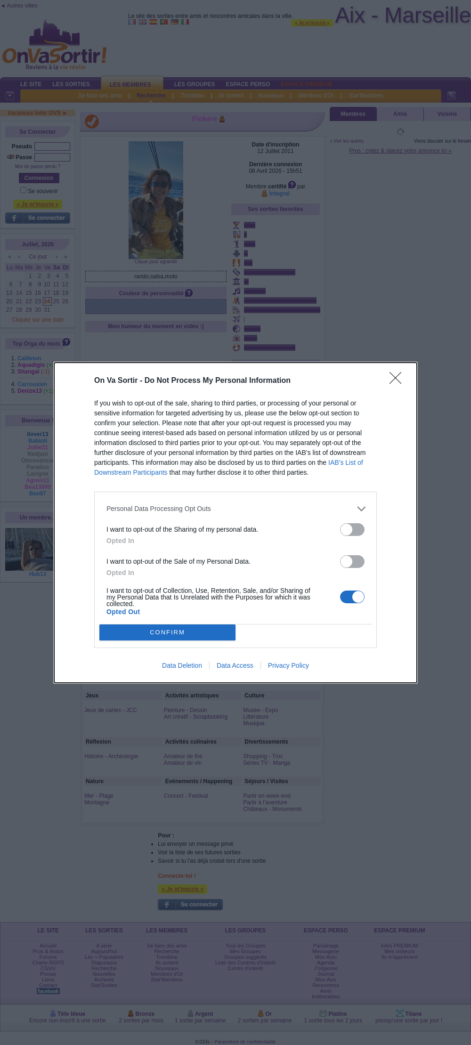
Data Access (235, 665)
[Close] (398, 381)
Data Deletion (182, 665)
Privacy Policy (288, 665)
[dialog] (235, 523)
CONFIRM (167, 631)
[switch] (352, 529)
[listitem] (235, 509)
